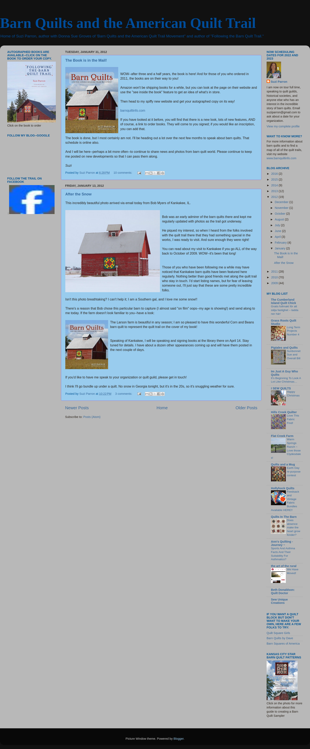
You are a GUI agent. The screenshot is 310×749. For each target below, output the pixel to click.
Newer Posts (77, 408)
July (278, 225)
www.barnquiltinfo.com (281, 158)
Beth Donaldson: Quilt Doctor (283, 591)
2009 (275, 283)
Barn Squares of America (283, 643)
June (278, 231)
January (280, 248)
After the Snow (78, 194)
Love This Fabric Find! (293, 419)
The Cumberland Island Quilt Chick (283, 301)
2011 (275, 271)
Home (162, 408)
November (282, 207)
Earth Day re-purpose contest (293, 471)
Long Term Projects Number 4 (293, 331)
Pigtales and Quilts (284, 347)
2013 (275, 191)
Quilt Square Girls (278, 633)
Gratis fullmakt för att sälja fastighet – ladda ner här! (284, 310)
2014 (275, 185)
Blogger (179, 738)
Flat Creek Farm (282, 436)
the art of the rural (283, 566)
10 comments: (123, 172)
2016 (275, 173)
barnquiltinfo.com (132, 110)
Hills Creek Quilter (284, 412)
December (282, 202)
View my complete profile (283, 126)
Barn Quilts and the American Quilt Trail (128, 23)
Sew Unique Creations (279, 601)
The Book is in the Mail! (86, 60)
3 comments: (124, 393)
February (281, 242)
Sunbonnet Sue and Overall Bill (293, 354)
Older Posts (246, 408)
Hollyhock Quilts (282, 488)
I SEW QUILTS (281, 388)
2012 (275, 197)
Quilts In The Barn (284, 516)
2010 (275, 277)
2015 (275, 179)
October (280, 213)
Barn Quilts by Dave (280, 638)
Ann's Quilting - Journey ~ (282, 543)
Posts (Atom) (91, 417)
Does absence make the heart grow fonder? (293, 527)
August (280, 219)
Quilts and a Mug (283, 464)
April (278, 236)
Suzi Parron (279, 81)
